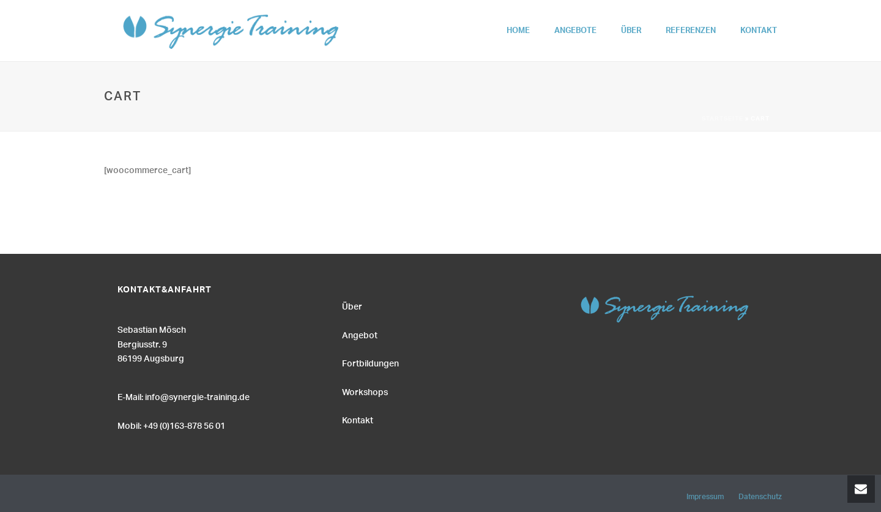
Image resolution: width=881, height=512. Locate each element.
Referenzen (691, 32)
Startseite (722, 119)
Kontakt (758, 32)
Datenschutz (760, 495)
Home (518, 32)
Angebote (575, 32)
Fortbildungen (370, 362)
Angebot (359, 334)
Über (631, 32)
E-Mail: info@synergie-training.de (183, 395)
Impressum (705, 495)
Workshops (365, 391)
